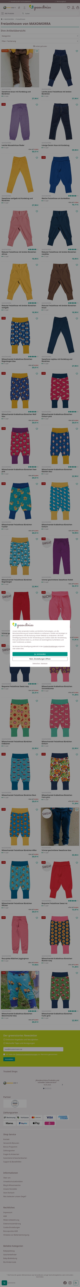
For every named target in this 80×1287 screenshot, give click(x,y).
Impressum (44, 663)
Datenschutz (36, 663)
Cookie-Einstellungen (50, 646)
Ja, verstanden (40, 654)
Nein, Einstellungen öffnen (40, 659)
